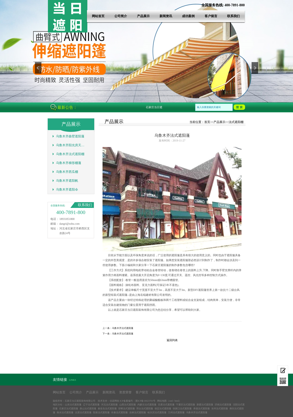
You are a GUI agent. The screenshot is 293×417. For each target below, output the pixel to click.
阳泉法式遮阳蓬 (101, 412)
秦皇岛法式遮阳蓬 (107, 408)
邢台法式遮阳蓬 (144, 408)
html (176, 400)
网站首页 (98, 16)
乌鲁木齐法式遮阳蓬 (122, 328)
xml (171, 400)
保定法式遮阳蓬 (163, 408)
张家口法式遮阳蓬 (182, 408)
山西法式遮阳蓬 (127, 404)
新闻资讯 (166, 16)
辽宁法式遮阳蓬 (91, 404)
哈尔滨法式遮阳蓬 (156, 412)
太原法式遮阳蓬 (83, 412)
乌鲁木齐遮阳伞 (67, 189)
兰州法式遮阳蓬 (176, 412)
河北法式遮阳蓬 (109, 404)
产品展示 (143, 16)
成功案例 (188, 16)
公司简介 (120, 16)
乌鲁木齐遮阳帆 (67, 180)
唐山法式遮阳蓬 (88, 408)
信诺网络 (114, 400)
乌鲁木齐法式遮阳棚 (70, 154)
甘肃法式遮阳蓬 (166, 404)
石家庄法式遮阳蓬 (68, 408)
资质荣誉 (125, 392)
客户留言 (211, 16)
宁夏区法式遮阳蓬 (185, 404)
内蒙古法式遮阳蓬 (146, 404)
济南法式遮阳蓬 (223, 404)
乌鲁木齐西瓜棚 (67, 171)
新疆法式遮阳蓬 (205, 404)
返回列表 (172, 340)
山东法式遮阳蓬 (73, 404)
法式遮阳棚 (236, 122)
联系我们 (233, 16)
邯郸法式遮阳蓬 (126, 408)
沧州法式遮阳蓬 (219, 408)
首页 (207, 122)
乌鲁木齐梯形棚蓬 (68, 163)
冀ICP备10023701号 (145, 400)
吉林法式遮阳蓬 (137, 412)
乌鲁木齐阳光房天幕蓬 (70, 145)
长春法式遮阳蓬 (119, 412)
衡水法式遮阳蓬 (65, 412)
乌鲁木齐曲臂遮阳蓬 (70, 136)
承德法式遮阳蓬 (201, 408)
